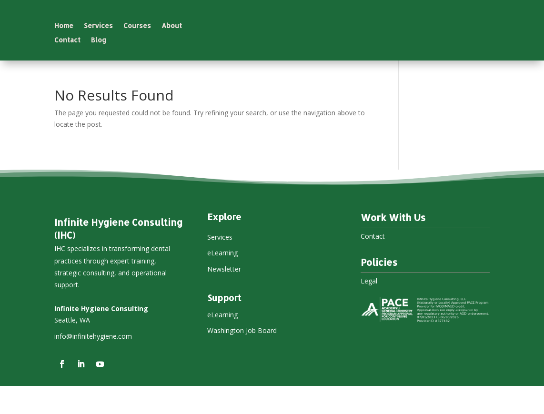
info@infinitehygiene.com (93, 364)
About (171, 26)
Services (98, 26)
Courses (137, 26)
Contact (67, 40)
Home (63, 26)
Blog (99, 40)
